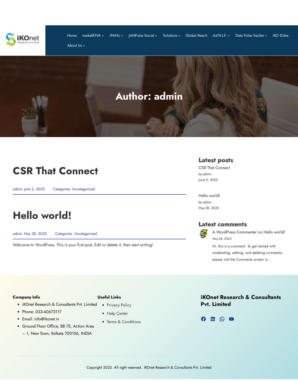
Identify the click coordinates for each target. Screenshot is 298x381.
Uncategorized (83, 189)
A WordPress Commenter (234, 232)
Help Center (117, 313)
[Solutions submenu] (179, 35)
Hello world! (42, 215)
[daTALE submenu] (228, 35)
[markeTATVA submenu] (103, 35)
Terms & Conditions (124, 322)
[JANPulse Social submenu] (156, 35)
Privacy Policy (119, 305)
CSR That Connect (55, 170)
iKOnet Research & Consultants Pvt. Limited (241, 300)
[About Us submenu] (84, 45)
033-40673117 (48, 312)
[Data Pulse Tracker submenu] (266, 35)
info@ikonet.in (46, 319)
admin (17, 189)
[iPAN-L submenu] (122, 35)
